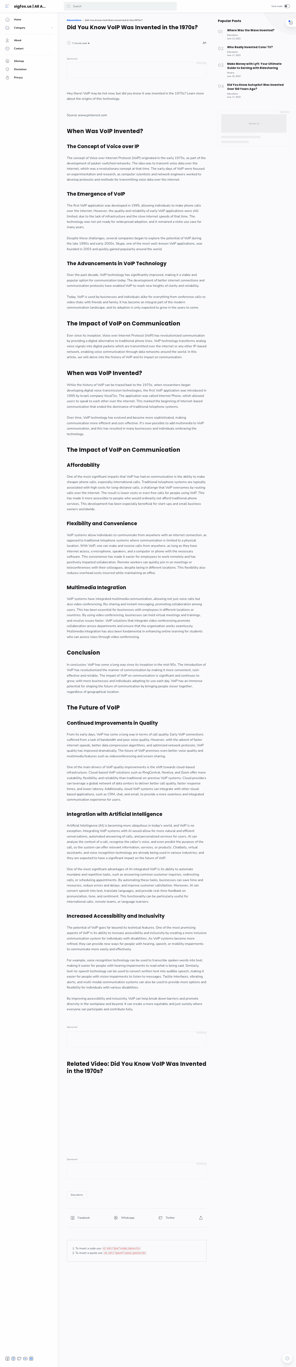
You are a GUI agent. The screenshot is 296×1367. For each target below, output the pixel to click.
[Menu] (7, 6)
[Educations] (77, 1194)
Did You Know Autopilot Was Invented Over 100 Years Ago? (255, 87)
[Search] (120, 6)
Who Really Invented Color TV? (250, 47)
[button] (69, 6)
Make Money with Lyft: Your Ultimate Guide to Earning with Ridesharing (254, 66)
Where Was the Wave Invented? (250, 30)
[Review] (230, 72)
